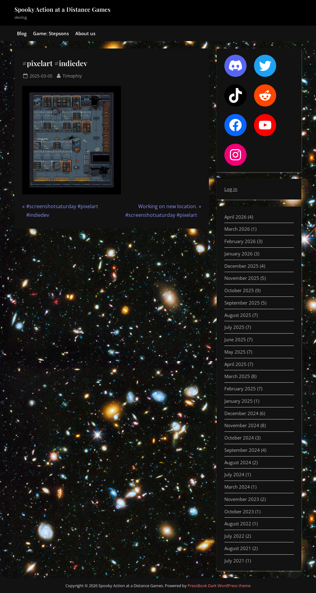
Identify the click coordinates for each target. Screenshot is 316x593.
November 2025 (241, 278)
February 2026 (240, 241)
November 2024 (241, 425)
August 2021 (237, 548)
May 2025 (235, 352)
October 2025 (239, 290)
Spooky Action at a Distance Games (62, 9)
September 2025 (242, 303)
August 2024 (237, 462)
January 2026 (238, 253)
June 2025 (235, 339)
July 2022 (234, 536)
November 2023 (241, 499)
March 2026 (237, 229)
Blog (22, 33)
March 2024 (237, 487)
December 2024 (241, 413)
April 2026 (235, 217)
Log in (230, 189)
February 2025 (240, 388)
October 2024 (239, 438)
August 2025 (237, 315)
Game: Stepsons (51, 33)
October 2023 (239, 511)
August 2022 (237, 523)
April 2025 (235, 364)
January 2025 (238, 401)
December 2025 (241, 266)
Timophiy (72, 75)
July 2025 (234, 327)
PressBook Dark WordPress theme (219, 585)
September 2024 (242, 450)
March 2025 (237, 376)
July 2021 (234, 560)
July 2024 (234, 474)
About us (85, 33)
